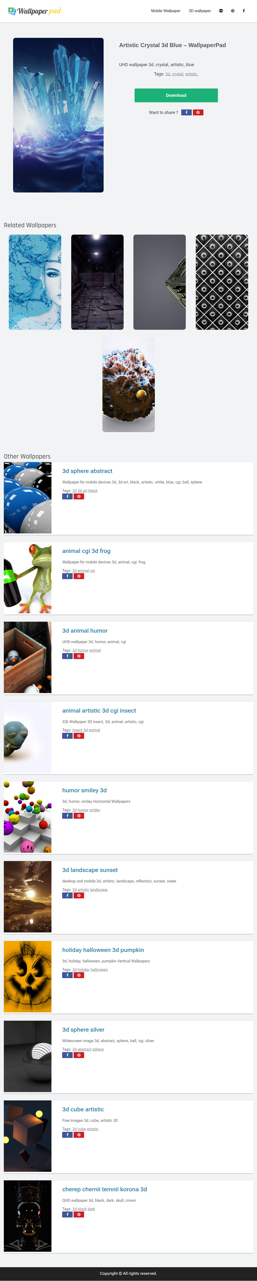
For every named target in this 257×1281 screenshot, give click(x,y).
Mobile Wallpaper (165, 11)
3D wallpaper (200, 11)
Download (176, 95)
